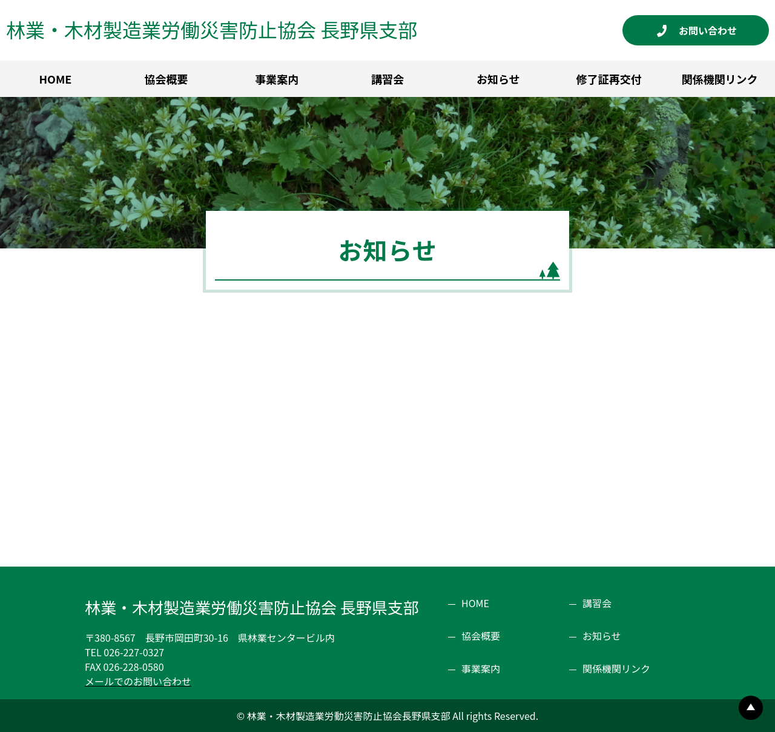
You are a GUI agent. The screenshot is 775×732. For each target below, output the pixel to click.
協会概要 (166, 79)
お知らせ (498, 79)
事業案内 (276, 79)
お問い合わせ (713, 30)
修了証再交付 (609, 79)
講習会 (387, 79)
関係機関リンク (616, 668)
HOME (55, 79)
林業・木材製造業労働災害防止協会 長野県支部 (211, 29)
